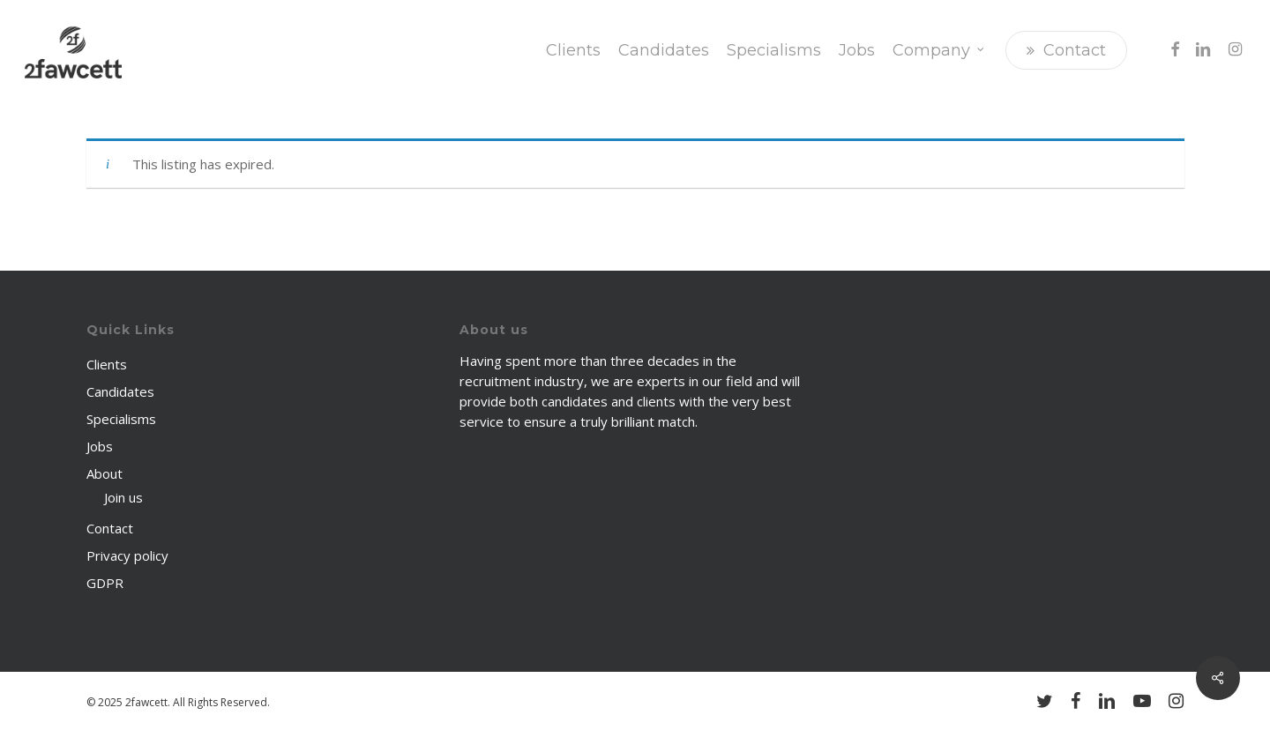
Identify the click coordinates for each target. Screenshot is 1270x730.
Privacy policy (127, 555)
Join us (123, 497)
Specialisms (121, 419)
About (104, 473)
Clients (106, 364)
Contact (109, 528)
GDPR (104, 583)
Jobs (99, 446)
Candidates (120, 391)
